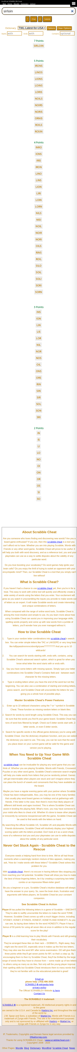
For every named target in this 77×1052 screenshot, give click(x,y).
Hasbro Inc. (47, 1010)
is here (56, 990)
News (72, 1048)
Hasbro (53, 1021)
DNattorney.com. (38, 1037)
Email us (39, 979)
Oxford (32, 4)
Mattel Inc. (46, 1015)
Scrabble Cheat (60, 1048)
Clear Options (64, 28)
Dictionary (24, 4)
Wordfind (46, 1048)
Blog (4, 4)
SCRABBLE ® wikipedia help (39, 984)
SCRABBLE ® (9, 1004)
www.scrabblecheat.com (57, 1040)
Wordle (16, 4)
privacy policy (39, 987)
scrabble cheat (54, 541)
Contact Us (39, 993)
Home (10, 4)
